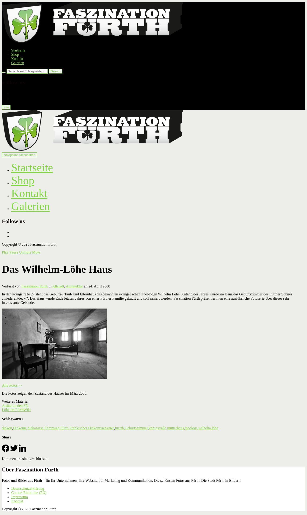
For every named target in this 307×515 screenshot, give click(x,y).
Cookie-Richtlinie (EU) (29, 493)
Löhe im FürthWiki (16, 410)
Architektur (74, 286)
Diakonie (20, 428)
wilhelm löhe (208, 428)
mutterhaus (175, 428)
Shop (15, 54)
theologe (191, 428)
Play (5, 252)
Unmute (25, 252)
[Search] (4, 72)
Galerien (17, 63)
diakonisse (35, 428)
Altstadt (58, 286)
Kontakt (17, 59)
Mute (36, 252)
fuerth (119, 428)
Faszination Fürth (35, 286)
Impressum (19, 497)
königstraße (157, 428)
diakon (7, 428)
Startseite (18, 50)
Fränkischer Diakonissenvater (91, 428)
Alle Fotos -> (12, 385)
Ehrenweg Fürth (56, 428)
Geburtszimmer (136, 428)
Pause (13, 252)
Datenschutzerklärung (27, 488)
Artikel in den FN (15, 406)
